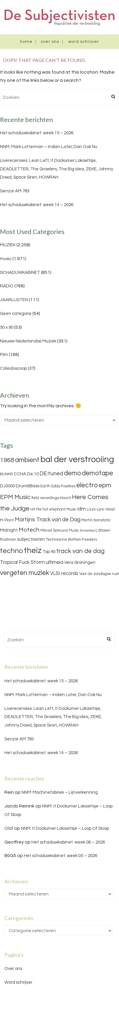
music (5, 259)
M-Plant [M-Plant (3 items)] (7, 520)
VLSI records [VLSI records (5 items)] (64, 573)
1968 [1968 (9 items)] (7, 460)
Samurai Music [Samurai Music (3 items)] (66, 530)
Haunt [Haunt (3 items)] (65, 498)
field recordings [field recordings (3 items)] (45, 498)
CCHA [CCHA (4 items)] (20, 474)
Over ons (50, 42)
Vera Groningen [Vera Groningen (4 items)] (79, 562)
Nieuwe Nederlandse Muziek (28, 341)
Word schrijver (83, 42)
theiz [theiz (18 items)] (33, 551)
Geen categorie (16, 313)
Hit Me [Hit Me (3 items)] (36, 509)
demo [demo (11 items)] (72, 473)
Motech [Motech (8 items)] (29, 530)
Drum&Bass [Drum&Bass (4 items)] (27, 486)
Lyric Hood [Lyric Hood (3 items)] (106, 509)
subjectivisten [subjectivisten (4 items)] (31, 539)
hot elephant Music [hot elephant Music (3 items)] (59, 509)
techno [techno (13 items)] (11, 550)
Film (4, 354)
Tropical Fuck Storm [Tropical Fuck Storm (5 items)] (22, 562)
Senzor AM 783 (14, 191)
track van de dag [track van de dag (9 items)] (80, 551)
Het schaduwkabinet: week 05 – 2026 (60, 856)
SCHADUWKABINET (20, 272)
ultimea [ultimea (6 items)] (54, 562)
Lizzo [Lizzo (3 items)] (91, 509)
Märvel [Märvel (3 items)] (46, 530)
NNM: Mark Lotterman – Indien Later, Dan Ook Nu (48, 147)
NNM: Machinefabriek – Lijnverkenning (60, 792)
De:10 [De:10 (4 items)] (33, 474)
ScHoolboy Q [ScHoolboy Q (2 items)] (88, 530)
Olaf (8, 828)
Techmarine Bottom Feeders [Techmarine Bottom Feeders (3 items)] (71, 539)
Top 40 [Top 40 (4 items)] (48, 551)
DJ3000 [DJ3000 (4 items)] (7, 486)
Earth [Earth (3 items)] (45, 486)
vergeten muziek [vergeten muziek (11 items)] (24, 572)
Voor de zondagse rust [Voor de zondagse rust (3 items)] (99, 574)
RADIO (7, 286)
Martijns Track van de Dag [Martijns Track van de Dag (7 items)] (47, 519)
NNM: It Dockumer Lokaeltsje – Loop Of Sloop (65, 828)
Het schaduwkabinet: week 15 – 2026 (36, 133)
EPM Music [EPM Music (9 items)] (15, 497)
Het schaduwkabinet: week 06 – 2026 (68, 842)
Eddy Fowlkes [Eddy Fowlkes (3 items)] (63, 486)
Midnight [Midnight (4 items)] (9, 530)
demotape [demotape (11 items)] (97, 473)
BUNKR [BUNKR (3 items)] (6, 474)
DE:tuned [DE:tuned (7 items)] (51, 473)
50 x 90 (6, 327)
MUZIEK (8, 245)
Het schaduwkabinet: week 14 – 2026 (36, 205)
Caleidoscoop (13, 368)
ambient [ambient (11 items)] (27, 460)
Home (26, 42)
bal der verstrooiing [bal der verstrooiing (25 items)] (77, 459)
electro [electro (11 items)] (87, 485)
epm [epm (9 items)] (105, 485)
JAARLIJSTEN (14, 300)
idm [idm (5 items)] (81, 509)
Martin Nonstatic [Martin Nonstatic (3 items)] (96, 520)
